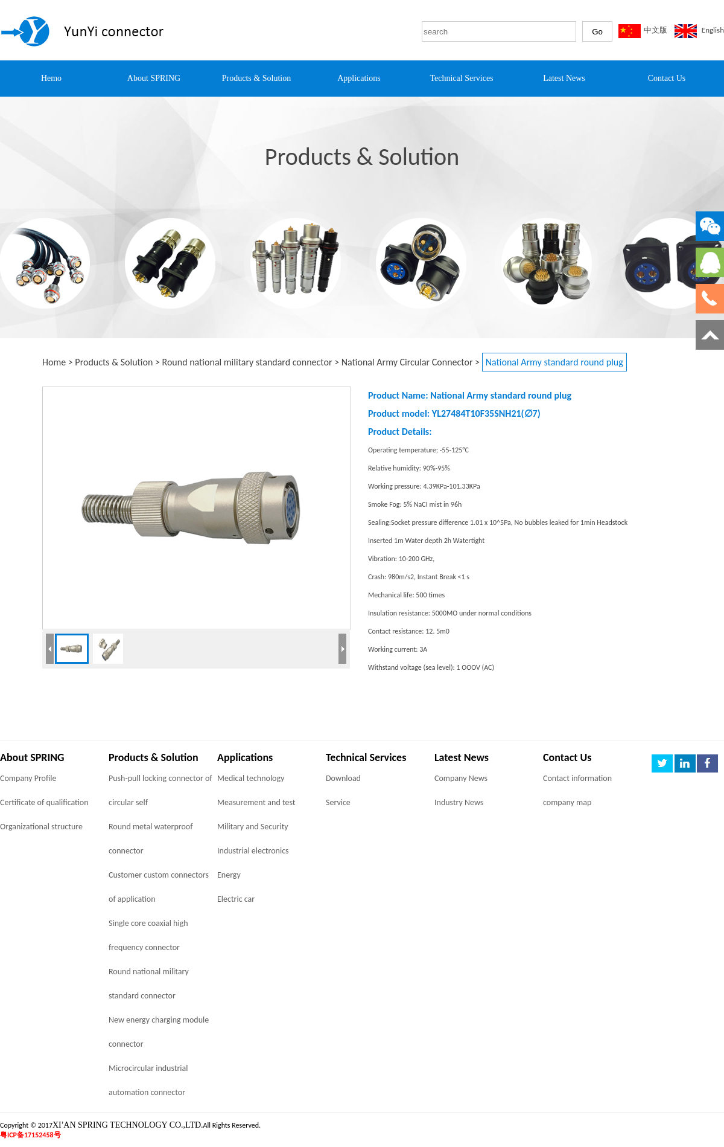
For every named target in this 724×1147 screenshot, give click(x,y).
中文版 (655, 29)
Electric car (236, 899)
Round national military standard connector (247, 362)
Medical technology (250, 778)
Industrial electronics (253, 851)
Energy (229, 875)
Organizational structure (41, 826)
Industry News (458, 802)
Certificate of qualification (44, 802)
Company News (460, 778)
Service (338, 802)
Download (343, 778)
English (713, 29)
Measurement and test (256, 802)
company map (567, 802)
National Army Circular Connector (407, 362)
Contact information (577, 778)
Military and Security (252, 826)
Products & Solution (114, 362)
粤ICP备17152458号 (30, 1135)
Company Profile (28, 778)
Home (54, 362)
